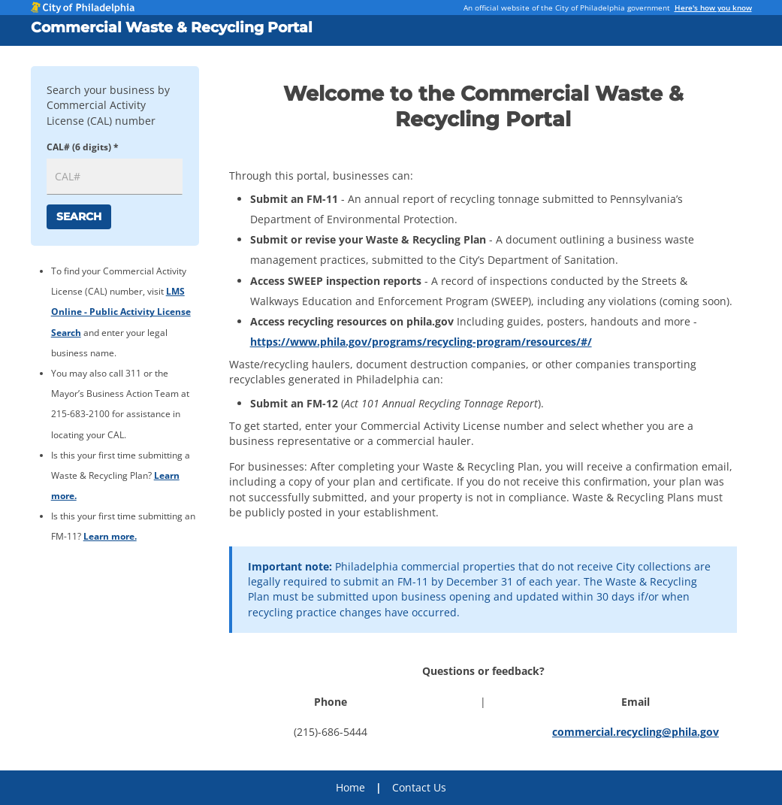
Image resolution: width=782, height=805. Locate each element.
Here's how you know (713, 7)
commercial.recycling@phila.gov (635, 732)
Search (78, 216)
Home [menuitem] (350, 787)
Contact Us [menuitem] (419, 787)
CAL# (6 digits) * (83, 147)
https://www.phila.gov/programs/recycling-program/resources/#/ (421, 341)
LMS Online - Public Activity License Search (121, 311)
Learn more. (110, 536)
